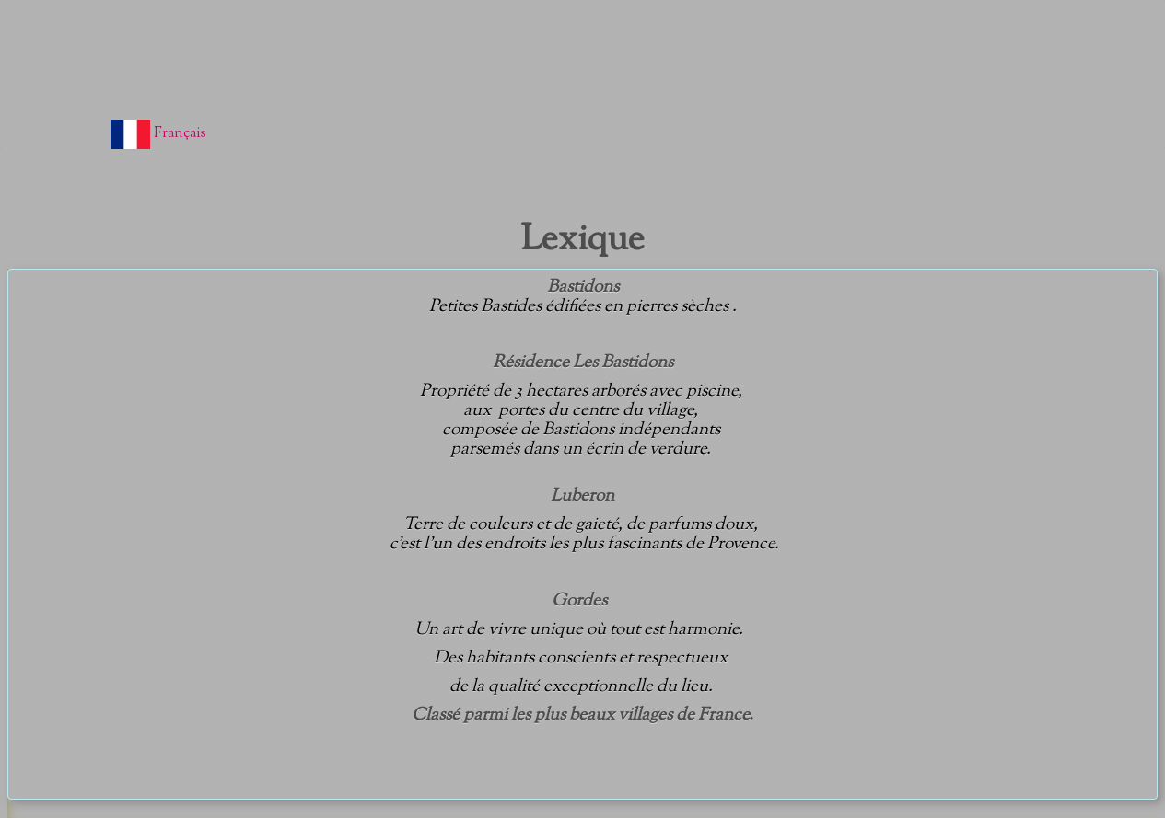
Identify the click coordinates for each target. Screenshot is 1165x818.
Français (160, 134)
